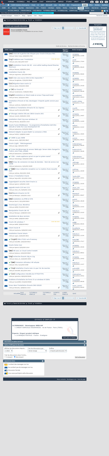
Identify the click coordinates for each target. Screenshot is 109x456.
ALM (42, 5)
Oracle (81, 8)
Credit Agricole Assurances (28, 327)
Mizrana (16, 122)
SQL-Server (95, 8)
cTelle (16, 265)
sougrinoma (17, 74)
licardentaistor (18, 92)
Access (14, 8)
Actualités (17, 294)
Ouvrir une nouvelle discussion (16, 26)
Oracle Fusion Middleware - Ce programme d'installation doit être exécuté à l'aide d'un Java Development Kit (32, 126)
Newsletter (51, 2)
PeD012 (16, 134)
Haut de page (81, 379)
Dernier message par (78, 49)
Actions (16, 15)
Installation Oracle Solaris (18, 234)
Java (55, 5)
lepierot (16, 184)
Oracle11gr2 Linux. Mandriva (19, 205)
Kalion (16, 97)
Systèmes (105, 5)
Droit (76, 2)
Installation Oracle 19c (17, 72)
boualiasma (17, 230)
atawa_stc (17, 259)
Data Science (30, 8)
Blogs (34, 2)
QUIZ (92, 10)
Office (91, 5)
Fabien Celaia (18, 56)
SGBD (85, 5)
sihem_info (17, 190)
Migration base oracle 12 (22, 84)
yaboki (16, 86)
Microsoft (49, 5)
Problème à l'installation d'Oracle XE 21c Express (26, 108)
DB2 (37, 8)
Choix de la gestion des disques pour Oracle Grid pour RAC (34, 54)
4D (9, 8)
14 (68, 132)
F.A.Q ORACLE (37, 10)
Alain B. (16, 201)
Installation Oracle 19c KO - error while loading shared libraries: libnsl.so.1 (34, 66)
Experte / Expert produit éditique (25, 333)
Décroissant (19, 357)
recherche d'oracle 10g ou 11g (24, 257)
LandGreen (17, 105)
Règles (41, 15)
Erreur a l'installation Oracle (19, 176)
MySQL (58, 8)
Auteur (11, 49)
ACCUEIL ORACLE (13, 10)
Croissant (8, 357)
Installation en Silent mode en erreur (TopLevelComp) (34, 95)
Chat (41, 2)
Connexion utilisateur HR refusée (27, 262)
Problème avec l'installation (23, 59)
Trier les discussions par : (36, 348)
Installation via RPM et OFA (23, 199)
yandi (15, 62)
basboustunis (18, 129)
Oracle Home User (15, 245)
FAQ (28, 2)
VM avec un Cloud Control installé (25, 251)
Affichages (65, 51)
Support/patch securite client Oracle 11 (23, 182)
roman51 (16, 116)
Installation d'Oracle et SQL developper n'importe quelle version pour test (34, 102)
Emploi (61, 2)
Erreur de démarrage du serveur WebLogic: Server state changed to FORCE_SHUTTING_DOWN (34, 150)
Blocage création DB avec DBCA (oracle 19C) (27, 114)
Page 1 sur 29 (58, 28)
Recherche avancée (102, 15)
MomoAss (17, 288)
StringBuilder (18, 80)
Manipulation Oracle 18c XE (19, 211)
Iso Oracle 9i (18, 90)
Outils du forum (60, 46)
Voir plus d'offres (69, 338)
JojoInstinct (17, 276)
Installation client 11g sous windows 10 (23, 119)
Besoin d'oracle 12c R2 (21, 193)
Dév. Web (62, 5)
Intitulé (6, 49)
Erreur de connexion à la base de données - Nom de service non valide (34, 163)
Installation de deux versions (19, 216)
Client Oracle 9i (14, 228)
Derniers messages (6, 15)
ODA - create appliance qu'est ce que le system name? (31, 156)
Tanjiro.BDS (17, 178)
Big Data (21, 8)
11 (73, 28)
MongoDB (104, 8)
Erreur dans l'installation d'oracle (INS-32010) (25, 285)
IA (38, 5)
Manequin (17, 195)
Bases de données (19, 20)
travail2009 (17, 282)
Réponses (65, 49)
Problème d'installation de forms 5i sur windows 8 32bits (29, 280)
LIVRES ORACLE (84, 10)
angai (15, 146)
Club (83, 2)
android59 (17, 270)
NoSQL (65, 8)
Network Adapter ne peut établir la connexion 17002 (28, 132)
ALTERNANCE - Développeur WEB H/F (27, 325)
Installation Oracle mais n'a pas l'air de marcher (32, 268)
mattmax (16, 173)
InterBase (51, 8)
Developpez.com (72, 379)
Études (69, 2)
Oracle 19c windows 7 (17, 222)
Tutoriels (20, 2)
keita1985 (17, 242)
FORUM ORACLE (26, 10)
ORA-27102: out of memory (27, 239)
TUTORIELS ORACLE (49, 10)
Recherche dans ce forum (76, 46)
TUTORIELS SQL (63, 10)
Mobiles (97, 5)
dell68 (16, 207)
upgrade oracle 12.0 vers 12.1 (19, 188)
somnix (16, 140)
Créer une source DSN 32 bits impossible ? (28, 78)
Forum (8, 20)
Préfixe (51, 348)
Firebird (43, 8)
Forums (11, 2)
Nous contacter (61, 379)
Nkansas (16, 69)
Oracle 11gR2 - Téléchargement (20, 144)
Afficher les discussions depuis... (14, 348)
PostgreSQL (73, 8)
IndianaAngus (18, 159)
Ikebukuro (17, 253)
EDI (68, 5)
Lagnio (16, 236)
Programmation (76, 5)
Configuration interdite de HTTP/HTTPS (29, 274)
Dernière (82, 28)
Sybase (87, 8)
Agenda (29, 15)
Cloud (33, 5)
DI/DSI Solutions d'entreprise (20, 5)
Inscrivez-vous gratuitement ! (43, 13)
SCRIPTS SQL (73, 10)
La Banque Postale (24, 335)
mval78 (16, 110)
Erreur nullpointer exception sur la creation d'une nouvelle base (33, 170)
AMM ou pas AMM (18, 138)
